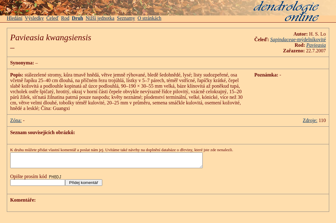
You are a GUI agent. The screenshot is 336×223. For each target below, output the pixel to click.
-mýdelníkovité (298, 39)
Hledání (15, 18)
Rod (65, 18)
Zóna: (16, 120)
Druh (77, 18)
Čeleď (52, 18)
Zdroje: (310, 120)
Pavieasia (316, 45)
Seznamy (126, 18)
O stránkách (149, 18)
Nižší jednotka (100, 18)
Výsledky (34, 18)
